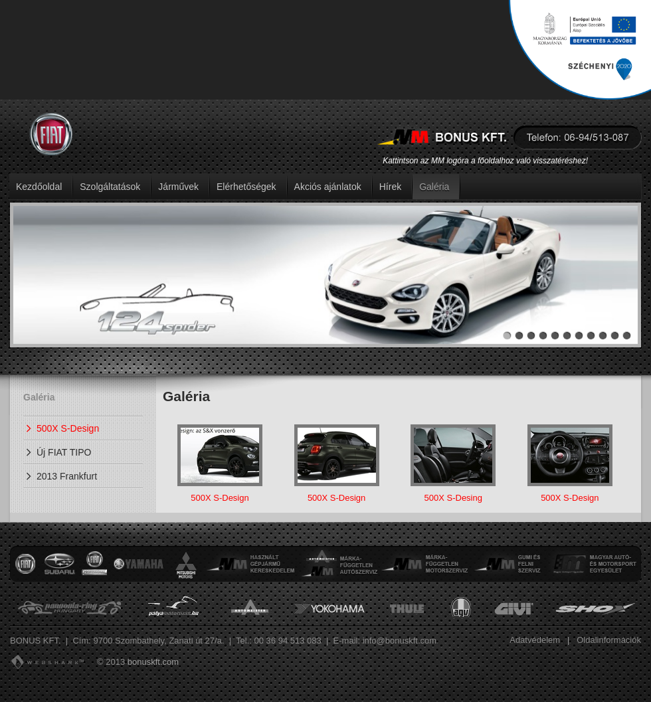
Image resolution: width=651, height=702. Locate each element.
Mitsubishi (186, 564)
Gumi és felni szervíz (508, 564)
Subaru (59, 564)
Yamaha (138, 564)
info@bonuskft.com (399, 641)
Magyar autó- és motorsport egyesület (593, 564)
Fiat (25, 564)
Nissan (94, 564)
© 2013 (111, 662)
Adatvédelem (535, 640)
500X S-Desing (453, 463)
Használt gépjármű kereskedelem (252, 564)
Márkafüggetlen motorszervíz (424, 564)
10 (614, 335)
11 (626, 335)
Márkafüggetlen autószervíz (338, 564)
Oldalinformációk (609, 640)
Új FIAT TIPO (64, 452)
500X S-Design (68, 428)
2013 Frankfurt (67, 476)
